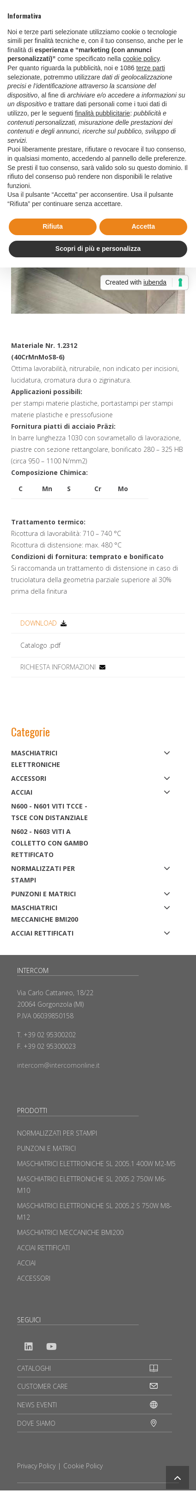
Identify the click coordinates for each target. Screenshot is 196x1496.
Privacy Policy (36, 1465)
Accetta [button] (143, 226)
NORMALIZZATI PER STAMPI (43, 874)
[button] (177, 1477)
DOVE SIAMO (36, 1423)
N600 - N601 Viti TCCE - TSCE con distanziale (49, 812)
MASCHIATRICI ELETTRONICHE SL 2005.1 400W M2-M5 (96, 1163)
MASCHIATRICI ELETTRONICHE (35, 758)
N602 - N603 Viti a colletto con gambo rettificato (49, 843)
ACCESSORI (28, 778)
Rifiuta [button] (53, 226)
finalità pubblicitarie (102, 113)
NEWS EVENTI (37, 1404)
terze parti (150, 68)
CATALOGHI (34, 1368)
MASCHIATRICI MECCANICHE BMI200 (44, 913)
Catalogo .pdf (40, 645)
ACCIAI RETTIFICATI (42, 933)
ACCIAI (21, 792)
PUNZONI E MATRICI (43, 893)
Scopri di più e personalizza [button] (98, 248)
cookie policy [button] (141, 58)
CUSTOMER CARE (42, 1386)
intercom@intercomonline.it (58, 1065)
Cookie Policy (83, 1465)
